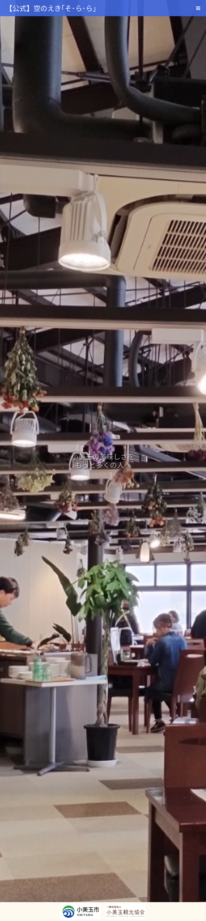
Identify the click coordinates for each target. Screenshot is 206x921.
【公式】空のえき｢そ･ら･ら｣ (50, 8)
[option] (103, 460)
